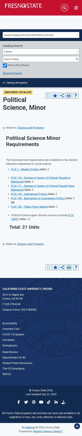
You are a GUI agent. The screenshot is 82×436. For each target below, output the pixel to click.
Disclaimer (8, 340)
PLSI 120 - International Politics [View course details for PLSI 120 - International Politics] (29, 194)
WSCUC (6, 374)
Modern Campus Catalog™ (48, 431)
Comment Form (11, 328)
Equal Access (10, 352)
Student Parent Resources (17, 363)
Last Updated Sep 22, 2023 (41, 394)
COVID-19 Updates (13, 334)
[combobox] (41, 35)
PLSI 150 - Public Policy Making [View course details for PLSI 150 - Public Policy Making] (29, 206)
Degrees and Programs (30, 127)
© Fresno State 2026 (41, 390)
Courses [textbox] (8, 51)
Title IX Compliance (13, 368)
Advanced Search (12, 73)
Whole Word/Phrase (18, 65)
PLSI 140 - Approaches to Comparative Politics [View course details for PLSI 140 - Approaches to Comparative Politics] (38, 198)
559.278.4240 (12, 304)
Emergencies (9, 345)
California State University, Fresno (27, 288)
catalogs (30, 427)
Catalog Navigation (16, 82)
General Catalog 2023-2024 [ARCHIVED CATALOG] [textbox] (28, 35)
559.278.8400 (28, 309)
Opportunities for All (13, 357)
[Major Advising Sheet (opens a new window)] (48, 96)
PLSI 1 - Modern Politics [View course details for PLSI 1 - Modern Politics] (25, 169)
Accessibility (9, 323)
